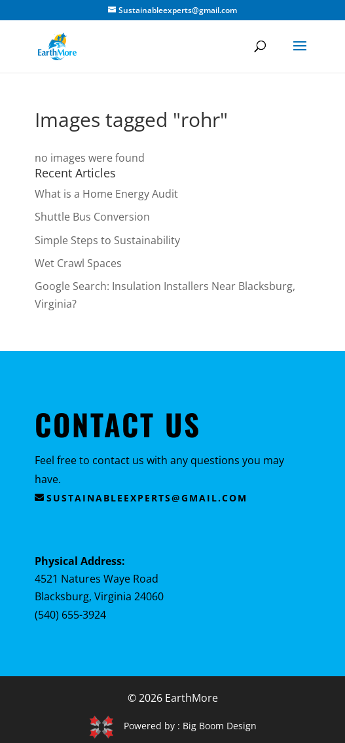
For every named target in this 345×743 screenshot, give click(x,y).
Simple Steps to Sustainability (107, 240)
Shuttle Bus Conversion (92, 216)
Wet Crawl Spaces (78, 263)
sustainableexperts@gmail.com (146, 498)
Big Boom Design (220, 725)
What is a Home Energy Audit (106, 194)
